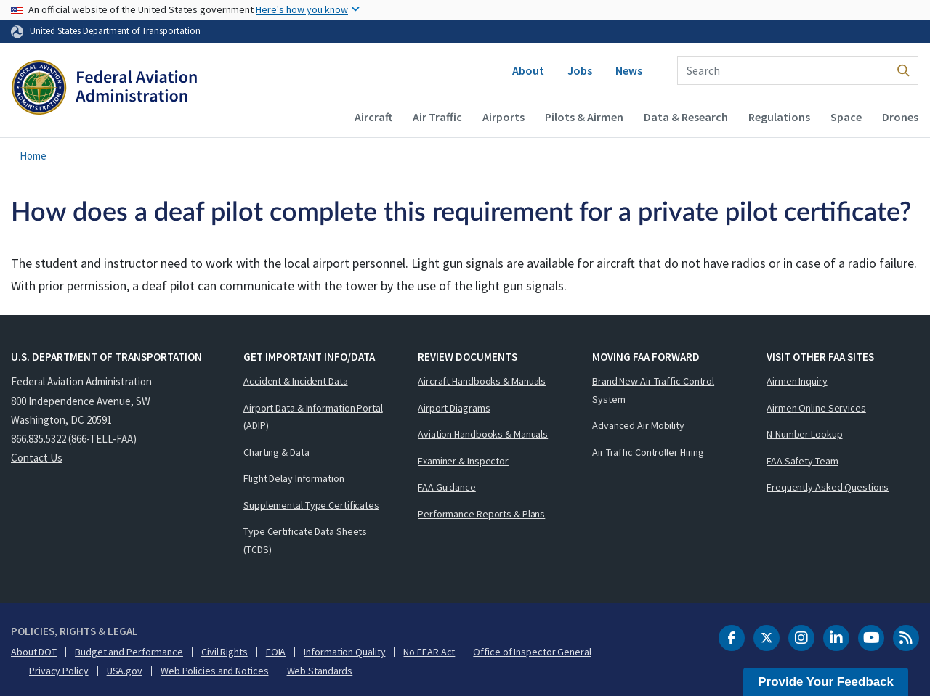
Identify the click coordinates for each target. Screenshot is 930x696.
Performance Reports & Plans (481, 513)
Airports (503, 117)
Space (846, 117)
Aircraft (373, 117)
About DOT (34, 652)
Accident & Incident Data (295, 381)
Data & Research (686, 117)
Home (33, 156)
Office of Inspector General (532, 652)
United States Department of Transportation (115, 30)
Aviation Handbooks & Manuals (483, 434)
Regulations (779, 117)
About (528, 70)
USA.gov (124, 671)
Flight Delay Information (293, 478)
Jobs (579, 70)
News (628, 70)
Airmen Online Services (816, 407)
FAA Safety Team (802, 460)
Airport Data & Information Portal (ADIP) (313, 417)
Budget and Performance (129, 652)
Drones (900, 117)
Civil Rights (224, 652)
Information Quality (344, 652)
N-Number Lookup (805, 434)
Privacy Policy (59, 671)
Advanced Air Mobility (638, 425)
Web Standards (320, 671)
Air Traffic (437, 117)
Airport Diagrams (454, 407)
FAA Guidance (447, 487)
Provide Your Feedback (826, 682)
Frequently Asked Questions (828, 487)
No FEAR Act (429, 652)
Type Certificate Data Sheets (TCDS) (305, 540)
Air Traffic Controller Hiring (648, 452)
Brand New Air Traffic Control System (653, 390)
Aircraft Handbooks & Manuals (482, 381)
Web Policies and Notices (215, 671)
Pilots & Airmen (584, 117)
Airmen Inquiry (797, 381)
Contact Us (36, 457)
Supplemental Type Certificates (311, 505)
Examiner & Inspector (463, 460)
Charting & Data (276, 452)
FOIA (276, 652)
